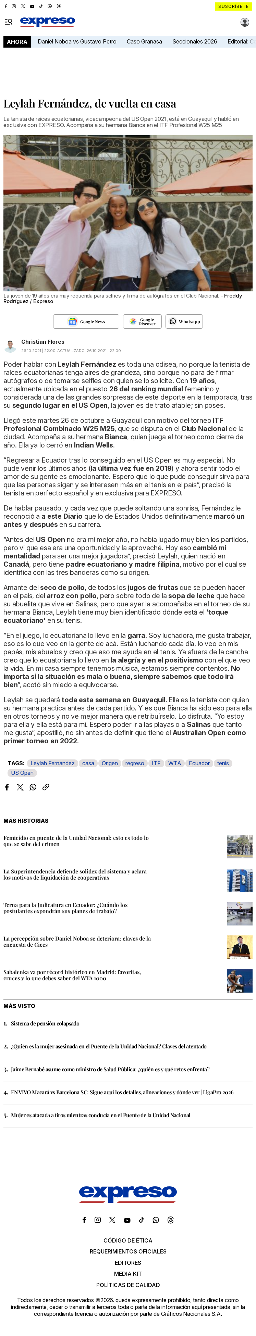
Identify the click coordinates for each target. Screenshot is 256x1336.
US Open (22, 772)
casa (88, 763)
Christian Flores (42, 341)
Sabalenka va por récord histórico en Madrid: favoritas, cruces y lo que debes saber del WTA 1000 (72, 975)
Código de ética (128, 1240)
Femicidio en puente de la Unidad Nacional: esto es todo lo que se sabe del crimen (76, 840)
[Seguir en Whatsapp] (184, 321)
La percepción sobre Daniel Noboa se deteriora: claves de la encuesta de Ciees (77, 941)
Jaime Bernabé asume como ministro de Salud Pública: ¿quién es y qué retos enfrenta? (110, 1069)
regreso (134, 763)
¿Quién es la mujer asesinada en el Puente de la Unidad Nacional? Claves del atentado (109, 1046)
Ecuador (199, 763)
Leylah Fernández (53, 763)
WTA (174, 763)
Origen (110, 763)
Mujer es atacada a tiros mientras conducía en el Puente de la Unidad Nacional (101, 1115)
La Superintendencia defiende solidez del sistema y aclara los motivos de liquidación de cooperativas (75, 874)
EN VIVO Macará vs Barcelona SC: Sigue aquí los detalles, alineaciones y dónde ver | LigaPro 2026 (122, 1092)
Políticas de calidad (128, 1285)
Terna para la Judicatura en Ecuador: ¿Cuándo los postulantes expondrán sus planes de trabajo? (65, 908)
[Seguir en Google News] (86, 321)
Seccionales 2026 (194, 41)
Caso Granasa (144, 41)
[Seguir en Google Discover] (142, 321)
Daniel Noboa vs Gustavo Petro (77, 41)
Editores (128, 1263)
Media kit (128, 1274)
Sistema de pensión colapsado (45, 1023)
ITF (156, 763)
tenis (223, 763)
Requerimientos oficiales (128, 1251)
